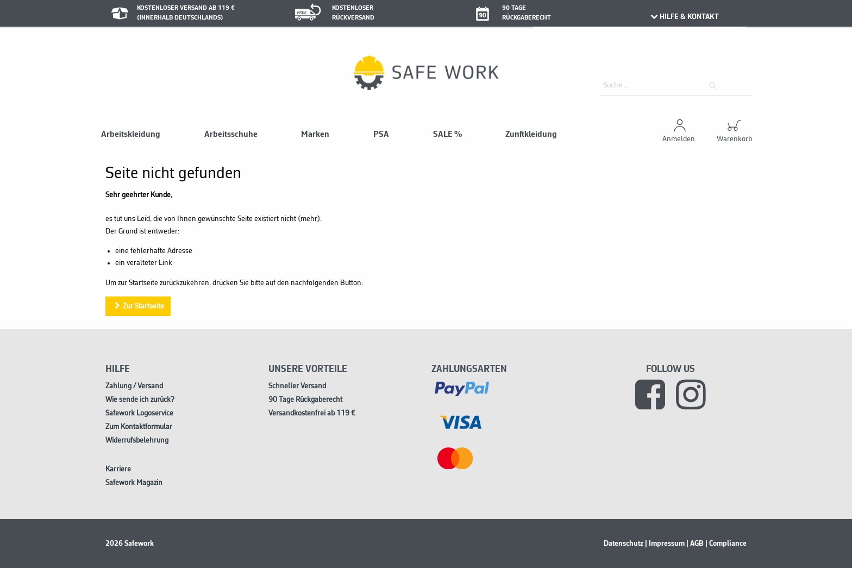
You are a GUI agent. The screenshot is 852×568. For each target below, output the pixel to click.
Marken (315, 134)
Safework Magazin (133, 483)
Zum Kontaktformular (138, 427)
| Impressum (665, 543)
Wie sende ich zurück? (139, 400)
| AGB (695, 543)
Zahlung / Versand (134, 386)
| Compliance (726, 543)
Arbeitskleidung (130, 134)
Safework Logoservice (139, 413)
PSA (381, 134)
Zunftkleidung (531, 134)
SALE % (447, 134)
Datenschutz (623, 543)
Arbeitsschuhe (231, 134)
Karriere (118, 469)
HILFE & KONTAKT (684, 17)
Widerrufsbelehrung (136, 441)
